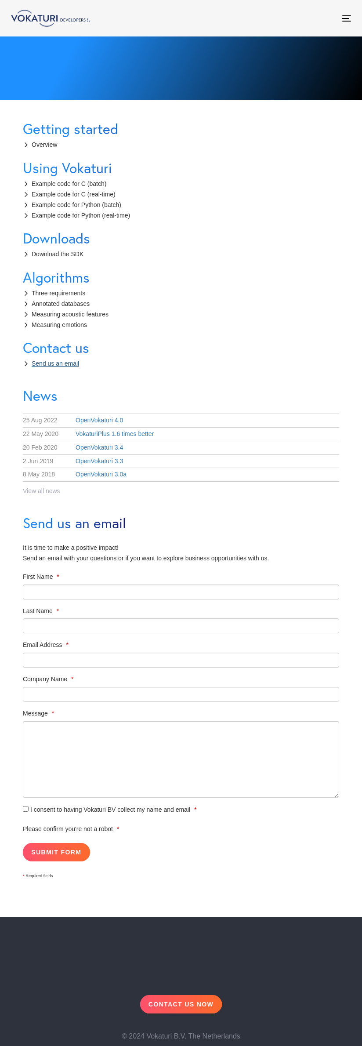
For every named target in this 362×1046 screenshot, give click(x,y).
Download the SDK (57, 254)
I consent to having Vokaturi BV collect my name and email (107, 809)
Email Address (43, 644)
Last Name (38, 610)
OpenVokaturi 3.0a (75, 474)
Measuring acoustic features (70, 314)
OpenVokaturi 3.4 (73, 447)
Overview (44, 144)
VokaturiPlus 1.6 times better (88, 433)
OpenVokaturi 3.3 (73, 461)
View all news (41, 490)
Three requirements (58, 293)
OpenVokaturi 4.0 (73, 420)
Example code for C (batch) (69, 183)
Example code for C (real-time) (74, 194)
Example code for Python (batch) (76, 204)
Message (36, 713)
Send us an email (55, 363)
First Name (38, 576)
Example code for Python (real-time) (81, 215)
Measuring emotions (59, 324)
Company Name (46, 679)
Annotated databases (61, 303)
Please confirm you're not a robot (69, 828)
